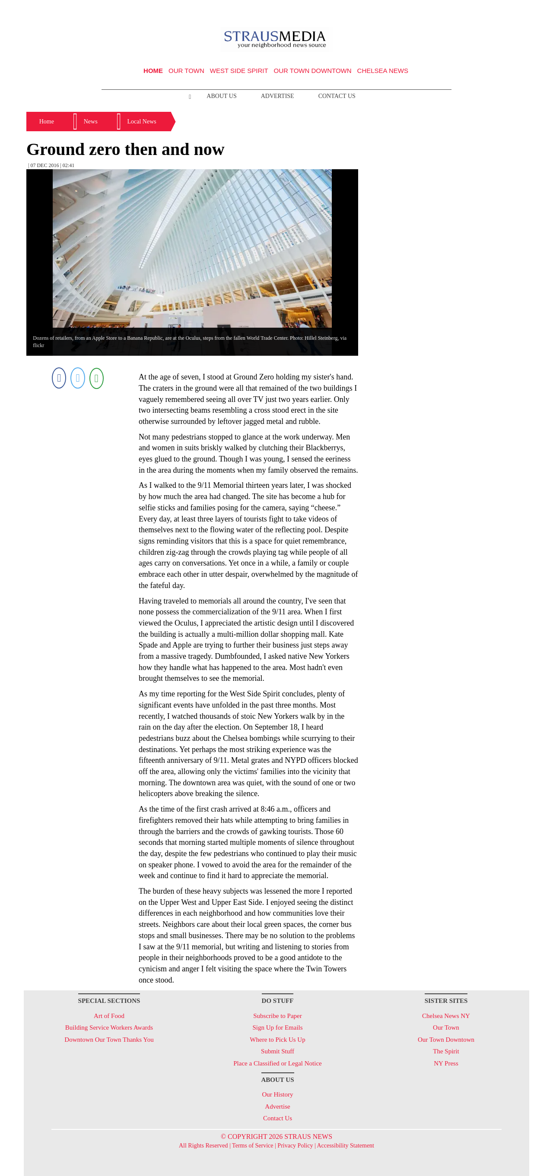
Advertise (277, 96)
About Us (221, 96)
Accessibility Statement (345, 1145)
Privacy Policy (295, 1145)
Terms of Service (252, 1145)
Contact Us (337, 96)
